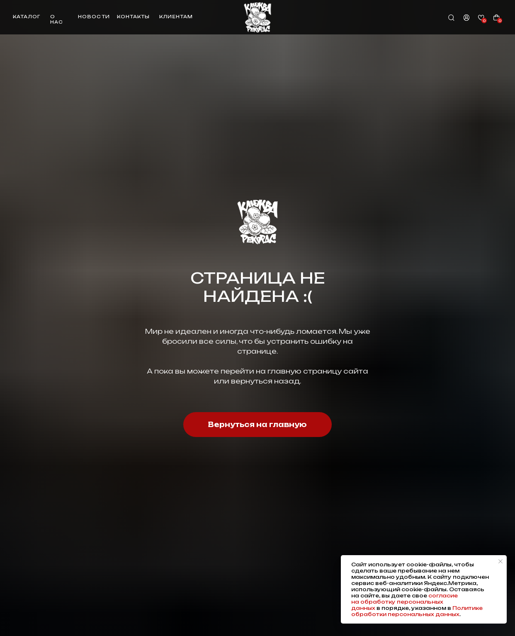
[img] (257, 17)
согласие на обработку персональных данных (404, 601)
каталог (26, 16)
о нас (56, 19)
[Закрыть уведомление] (500, 561)
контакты (133, 16)
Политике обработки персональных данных (417, 611)
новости (93, 16)
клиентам (176, 16)
